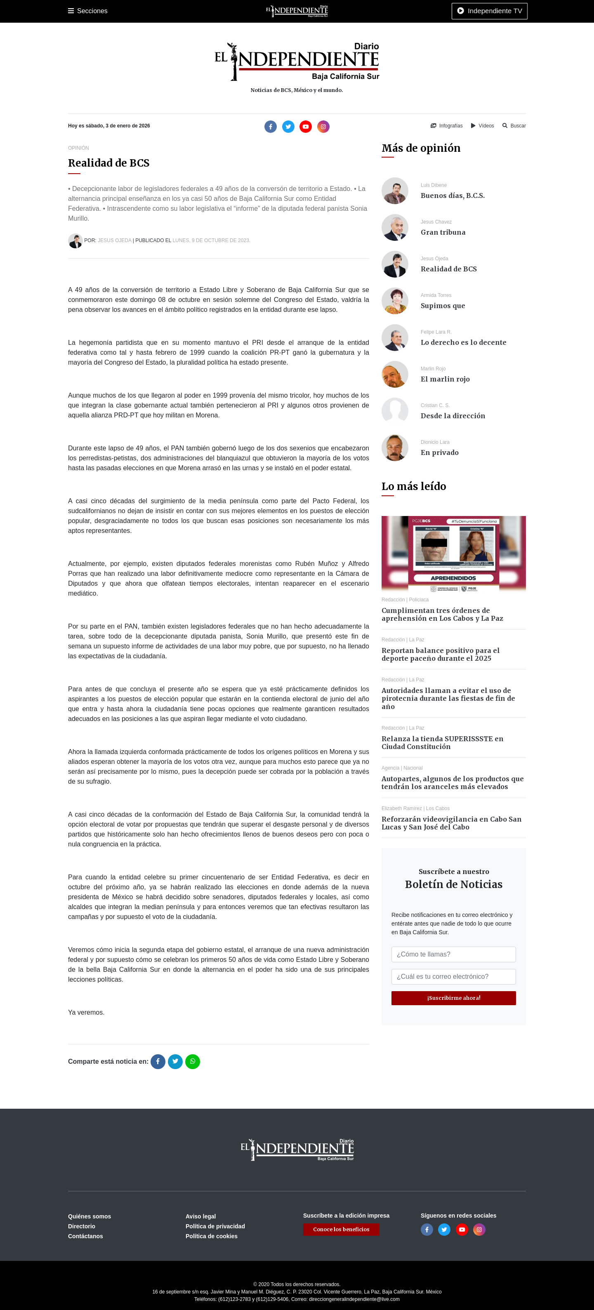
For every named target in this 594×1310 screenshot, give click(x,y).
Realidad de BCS (449, 269)
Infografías (447, 126)
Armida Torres (436, 295)
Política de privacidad (215, 1226)
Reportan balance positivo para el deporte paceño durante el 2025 (441, 654)
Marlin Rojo (433, 369)
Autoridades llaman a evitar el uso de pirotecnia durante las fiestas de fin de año (448, 698)
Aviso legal (201, 1216)
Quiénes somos (89, 1216)
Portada (78, 11)
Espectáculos (351, 11)
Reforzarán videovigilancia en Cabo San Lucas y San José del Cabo (452, 823)
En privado (440, 452)
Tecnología (389, 11)
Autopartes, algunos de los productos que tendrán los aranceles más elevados (453, 783)
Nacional (250, 11)
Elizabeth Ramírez (402, 808)
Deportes (195, 11)
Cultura (222, 11)
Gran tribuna (443, 232)
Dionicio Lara (435, 442)
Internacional (284, 11)
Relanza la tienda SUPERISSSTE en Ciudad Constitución (443, 743)
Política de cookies (212, 1236)
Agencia (390, 768)
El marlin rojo (445, 379)
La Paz (104, 11)
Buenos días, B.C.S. (453, 195)
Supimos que (443, 306)
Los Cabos (133, 11)
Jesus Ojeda (114, 240)
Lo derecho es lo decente (464, 342)
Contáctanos (85, 1236)
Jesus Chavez (436, 222)
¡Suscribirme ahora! (454, 998)
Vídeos (482, 126)
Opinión (317, 11)
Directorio (81, 1226)
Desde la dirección (453, 416)
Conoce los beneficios (341, 1229)
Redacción (393, 600)
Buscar (514, 126)
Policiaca (165, 11)
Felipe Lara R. (436, 332)
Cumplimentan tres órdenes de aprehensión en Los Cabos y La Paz (442, 614)
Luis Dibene (434, 185)
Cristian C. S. (435, 405)
